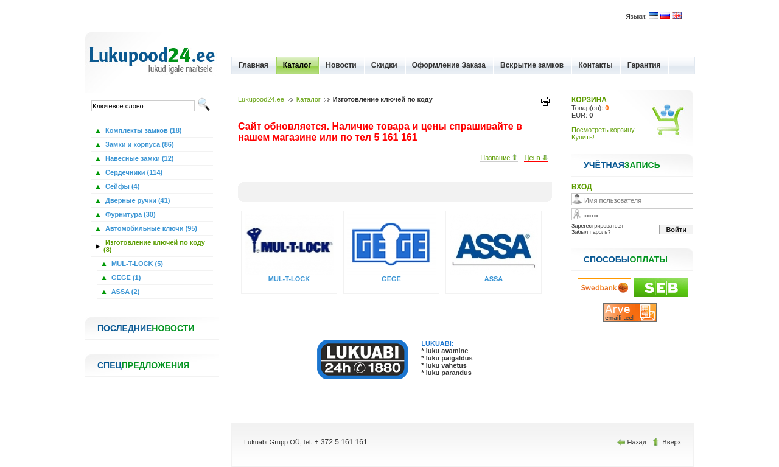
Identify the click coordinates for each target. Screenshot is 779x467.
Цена (536, 157)
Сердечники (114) (132, 172)
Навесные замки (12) (138, 158)
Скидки (384, 65)
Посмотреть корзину (603, 129)
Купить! (583, 137)
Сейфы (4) (121, 186)
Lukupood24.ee (261, 99)
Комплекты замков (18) (142, 130)
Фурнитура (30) (129, 214)
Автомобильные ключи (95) (150, 228)
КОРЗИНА (589, 100)
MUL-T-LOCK (289, 279)
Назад (633, 442)
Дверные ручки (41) (136, 200)
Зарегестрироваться (597, 226)
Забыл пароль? (590, 232)
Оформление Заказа (449, 65)
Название (499, 157)
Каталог (297, 65)
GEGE (391, 279)
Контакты (595, 65)
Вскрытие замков (532, 65)
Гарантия (644, 65)
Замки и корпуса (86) (138, 144)
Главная (253, 65)
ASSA (493, 279)
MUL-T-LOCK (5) (136, 263)
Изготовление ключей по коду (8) (154, 246)
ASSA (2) (124, 291)
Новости (341, 65)
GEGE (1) (125, 277)
